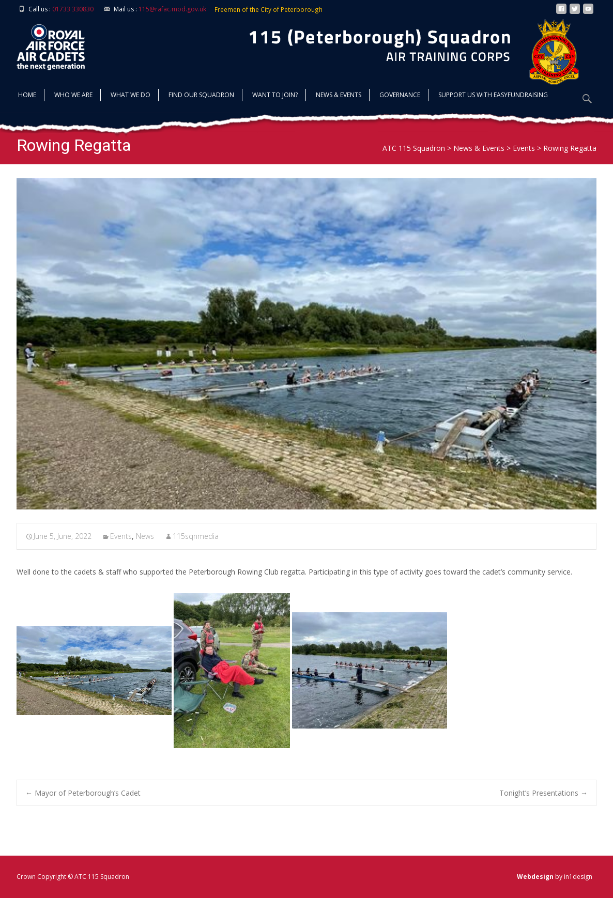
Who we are (73, 95)
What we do (130, 95)
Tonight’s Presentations (543, 793)
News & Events (338, 95)
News (145, 536)
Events (121, 536)
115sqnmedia (196, 536)
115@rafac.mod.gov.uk (172, 9)
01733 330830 (73, 9)
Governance (399, 95)
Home (27, 95)
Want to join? (275, 95)
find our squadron (201, 95)
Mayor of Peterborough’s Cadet (83, 793)
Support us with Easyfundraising (493, 95)
